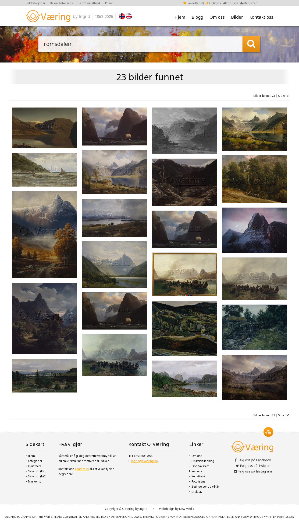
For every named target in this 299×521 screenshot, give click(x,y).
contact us (82, 469)
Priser (109, 3)
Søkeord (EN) (36, 471)
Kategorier (35, 461)
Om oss (217, 17)
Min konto (34, 481)
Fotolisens (199, 481)
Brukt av (197, 492)
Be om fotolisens (61, 3)
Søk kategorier (35, 3)
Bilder (237, 17)
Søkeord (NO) (37, 476)
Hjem (179, 17)
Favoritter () (193, 3)
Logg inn (230, 3)
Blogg (197, 17)
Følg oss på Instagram (253, 471)
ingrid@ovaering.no (144, 461)
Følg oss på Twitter (253, 465)
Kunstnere (35, 466)
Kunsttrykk (198, 476)
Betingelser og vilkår (205, 487)
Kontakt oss (261, 17)
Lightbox (213, 3)
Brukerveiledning (203, 461)
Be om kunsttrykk (89, 3)
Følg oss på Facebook (253, 460)
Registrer (248, 3)
